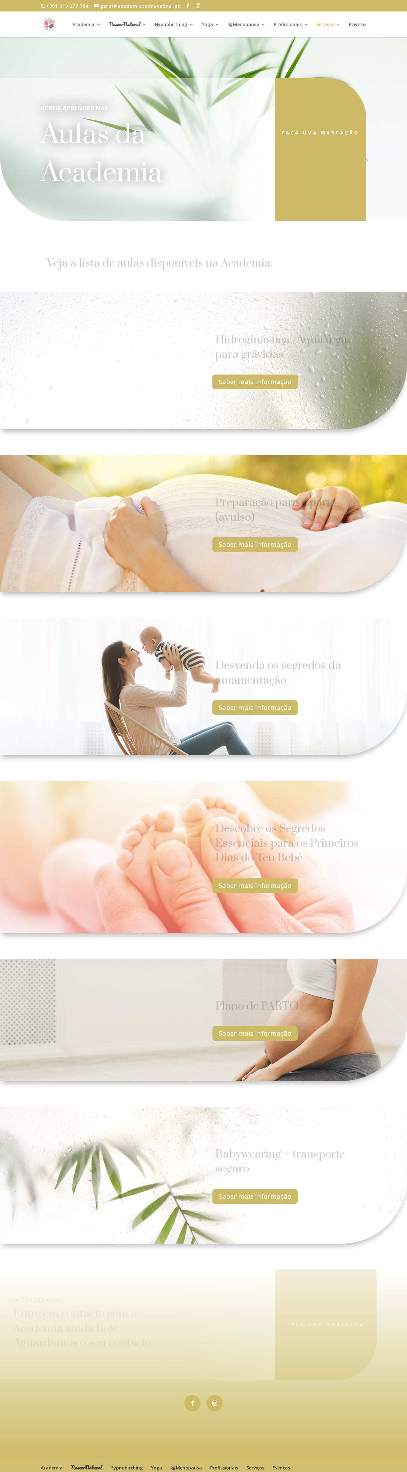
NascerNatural (124, 25)
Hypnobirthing (171, 24)
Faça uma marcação (320, 133)
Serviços (325, 24)
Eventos (357, 24)
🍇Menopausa (243, 24)
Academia (83, 24)
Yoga (207, 24)
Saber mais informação (255, 381)
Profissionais (288, 24)
